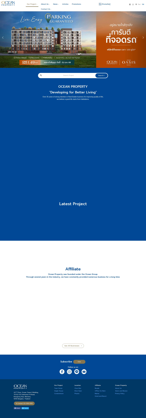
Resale (97, 388)
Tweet (25, 408)
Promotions (76, 4)
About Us (45, 4)
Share (17, 408)
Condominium (58, 393)
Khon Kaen (78, 391)
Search (101, 75)
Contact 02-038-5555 (24, 403)
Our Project (32, 4)
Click (79, 362)
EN (143, 4)
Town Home (58, 388)
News (56, 4)
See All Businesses (73, 346)
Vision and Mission (121, 391)
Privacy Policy (119, 393)
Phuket (77, 393)
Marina (97, 393)
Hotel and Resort (101, 396)
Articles (65, 4)
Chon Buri (78, 388)
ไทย (139, 4)
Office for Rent (100, 391)
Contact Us (46, 9)
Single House (58, 391)
